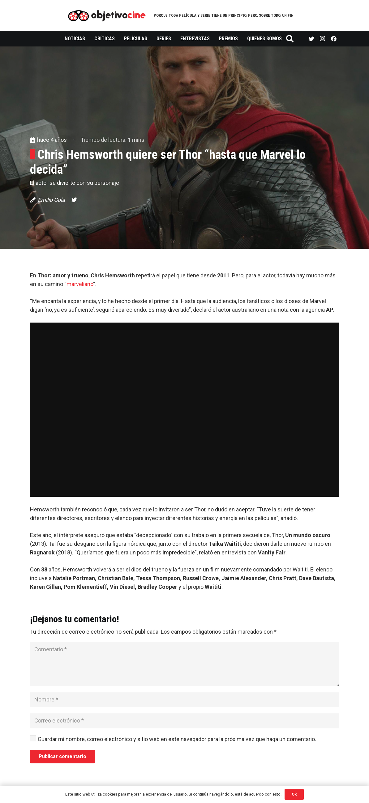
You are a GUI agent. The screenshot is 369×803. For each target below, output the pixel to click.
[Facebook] (333, 38)
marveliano (80, 284)
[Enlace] (107, 15)
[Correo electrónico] (184, 720)
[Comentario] (184, 664)
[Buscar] (290, 38)
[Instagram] (322, 38)
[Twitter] (311, 38)
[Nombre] (184, 699)
